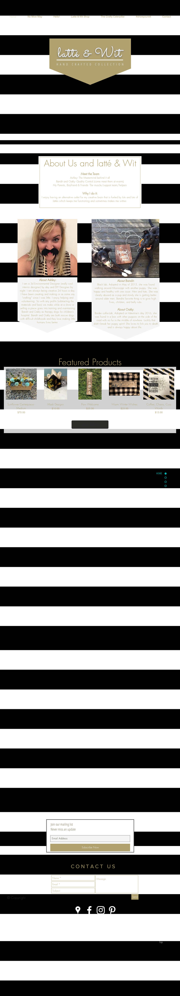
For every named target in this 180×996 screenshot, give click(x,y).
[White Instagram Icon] (100, 910)
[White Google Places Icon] (77, 910)
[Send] (135, 897)
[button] (80, 16)
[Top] (161, 942)
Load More (90, 424)
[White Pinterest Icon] (112, 910)
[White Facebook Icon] (89, 910)
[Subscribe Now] (90, 847)
